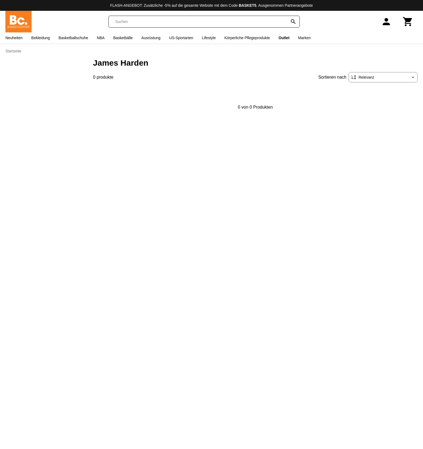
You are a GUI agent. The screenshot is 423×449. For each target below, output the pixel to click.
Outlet (284, 38)
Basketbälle (123, 38)
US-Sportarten (181, 38)
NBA (101, 38)
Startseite (13, 51)
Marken (304, 38)
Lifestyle (209, 38)
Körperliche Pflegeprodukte (247, 38)
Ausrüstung (151, 38)
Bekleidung (40, 38)
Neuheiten (14, 38)
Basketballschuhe (73, 38)
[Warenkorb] (407, 21)
